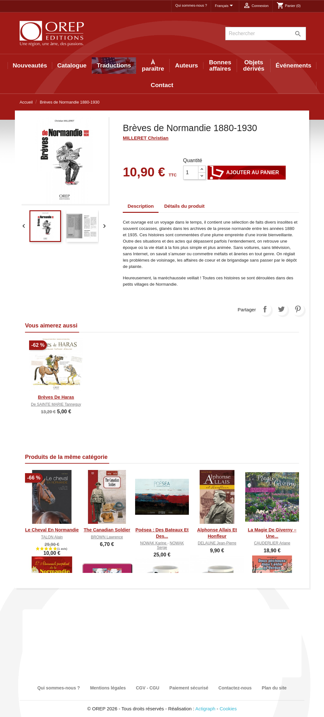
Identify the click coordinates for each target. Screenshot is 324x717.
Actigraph (205, 708)
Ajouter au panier (246, 172)
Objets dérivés (253, 65)
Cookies (228, 708)
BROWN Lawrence (107, 537)
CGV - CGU (147, 687)
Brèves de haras (56, 397)
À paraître (153, 65)
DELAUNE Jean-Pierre (217, 543)
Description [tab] (141, 206)
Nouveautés (30, 65)
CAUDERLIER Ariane (272, 543)
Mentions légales (108, 687)
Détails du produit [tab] (184, 206)
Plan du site (274, 687)
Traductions (114, 65)
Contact (162, 85)
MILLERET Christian (145, 138)
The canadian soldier (107, 529)
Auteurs (186, 65)
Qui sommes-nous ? (191, 5)
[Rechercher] (265, 33)
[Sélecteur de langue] (225, 6)
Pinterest (297, 309)
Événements (293, 65)
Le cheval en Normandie (52, 529)
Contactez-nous (235, 687)
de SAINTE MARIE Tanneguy (56, 404)
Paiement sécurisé (188, 687)
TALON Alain (52, 537)
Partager (265, 309)
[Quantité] (190, 173)
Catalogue (72, 65)
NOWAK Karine (153, 543)
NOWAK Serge (170, 545)
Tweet (281, 309)
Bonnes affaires (220, 65)
